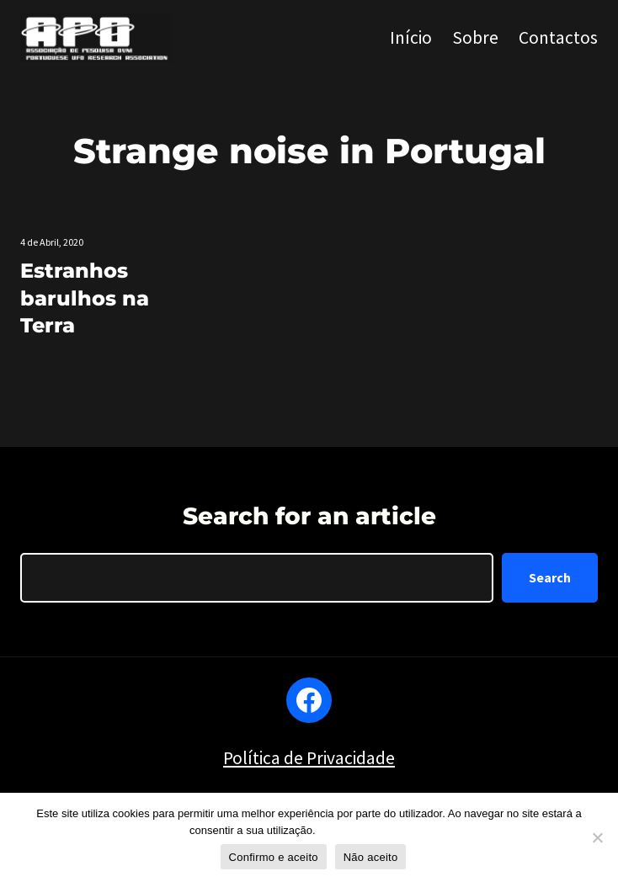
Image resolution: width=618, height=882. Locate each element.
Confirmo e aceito (273, 857)
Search (550, 577)
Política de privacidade (373, 830)
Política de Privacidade (309, 758)
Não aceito (371, 857)
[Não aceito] (597, 837)
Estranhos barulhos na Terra (84, 297)
